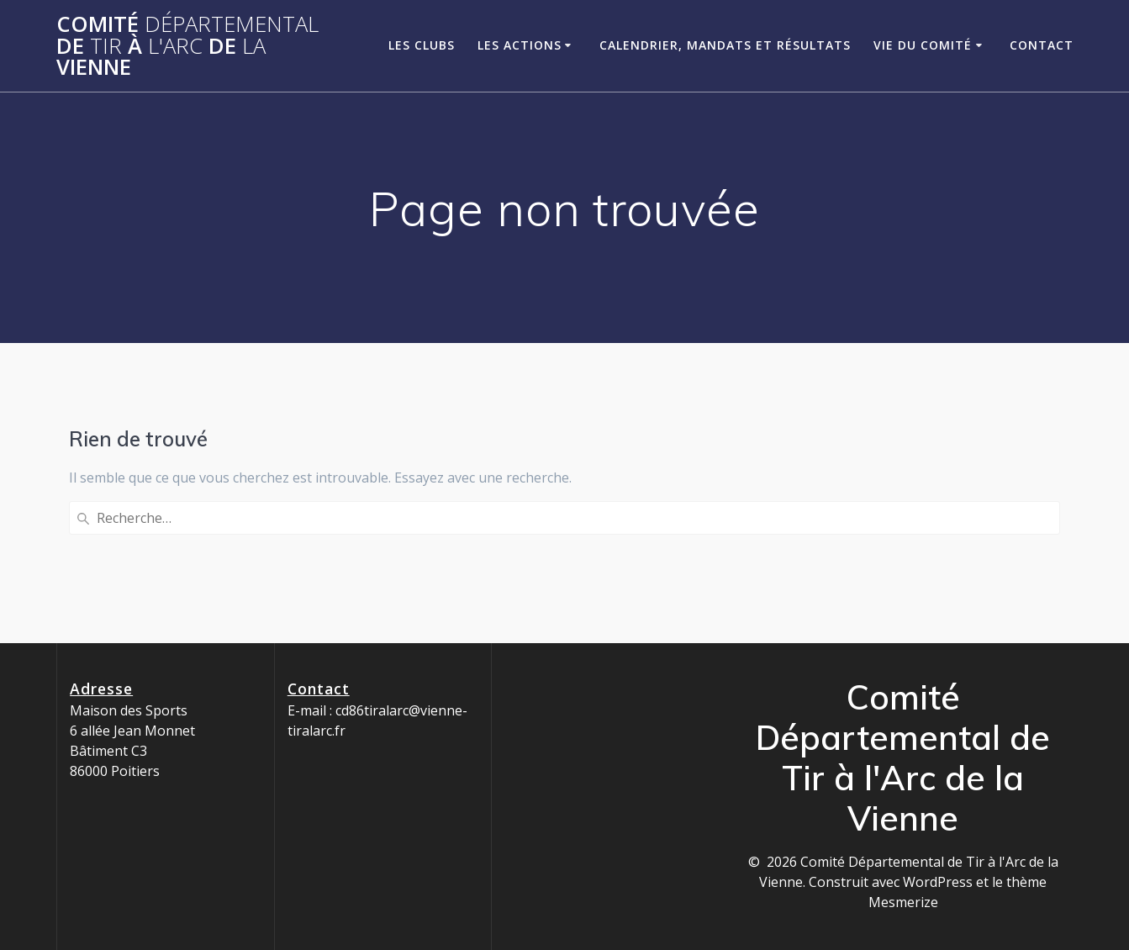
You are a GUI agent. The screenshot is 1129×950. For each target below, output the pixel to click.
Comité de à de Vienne (187, 45)
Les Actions (519, 45)
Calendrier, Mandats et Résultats (725, 45)
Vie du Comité (922, 45)
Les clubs (421, 45)
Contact (1042, 45)
